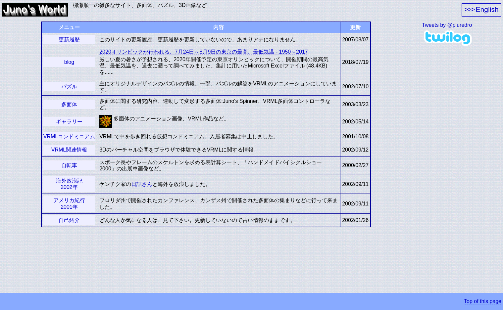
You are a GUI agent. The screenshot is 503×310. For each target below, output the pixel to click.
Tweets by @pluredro (447, 25)
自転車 (69, 165)
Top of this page (482, 301)
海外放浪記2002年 (69, 184)
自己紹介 (69, 220)
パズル (69, 86)
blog (69, 62)
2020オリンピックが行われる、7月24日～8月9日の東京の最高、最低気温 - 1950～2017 (203, 52)
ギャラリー (69, 121)
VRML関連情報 (69, 150)
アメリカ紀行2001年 (69, 203)
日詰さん (141, 184)
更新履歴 (69, 39)
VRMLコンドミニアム (69, 136)
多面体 (69, 104)
